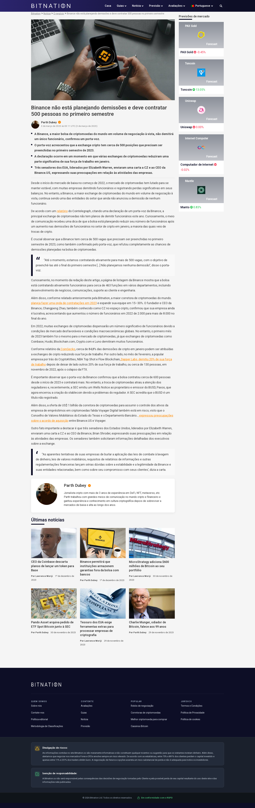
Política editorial (39, 719)
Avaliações (175, 5)
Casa (108, 5)
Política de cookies (190, 719)
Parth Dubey (75, 485)
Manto (184, 207)
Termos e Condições (191, 705)
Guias (120, 5)
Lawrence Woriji (44, 576)
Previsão (154, 5)
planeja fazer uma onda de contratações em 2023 (64, 303)
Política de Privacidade (193, 712)
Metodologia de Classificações (47, 726)
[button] (221, 6)
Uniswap (186, 127)
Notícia (136, 5)
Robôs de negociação (142, 705)
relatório (62, 211)
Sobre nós (36, 705)
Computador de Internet (196, 164)
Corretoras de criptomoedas (146, 712)
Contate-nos (37, 712)
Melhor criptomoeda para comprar (149, 719)
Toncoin (186, 89)
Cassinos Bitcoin (139, 726)
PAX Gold (186, 52)
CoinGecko (67, 349)
